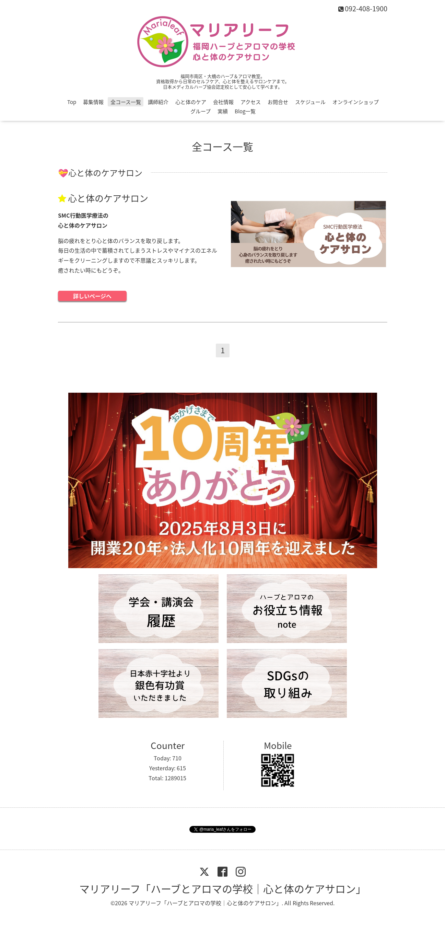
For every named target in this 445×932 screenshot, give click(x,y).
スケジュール (310, 102)
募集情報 (93, 102)
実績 (223, 111)
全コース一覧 (125, 102)
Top (71, 102)
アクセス (251, 102)
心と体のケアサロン (108, 198)
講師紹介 (158, 102)
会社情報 (223, 102)
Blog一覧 (245, 111)
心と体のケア (190, 102)
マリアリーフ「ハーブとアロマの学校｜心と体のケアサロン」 (222, 888)
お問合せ (278, 102)
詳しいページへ (92, 296)
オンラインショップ (355, 102)
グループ (200, 111)
